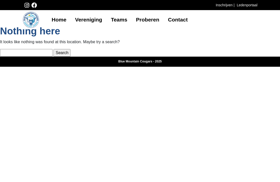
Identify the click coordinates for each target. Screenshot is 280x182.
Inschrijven (225, 5)
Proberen (147, 19)
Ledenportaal (247, 5)
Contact (178, 19)
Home (59, 19)
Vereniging (88, 19)
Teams (119, 19)
